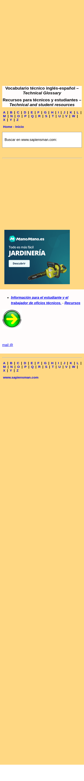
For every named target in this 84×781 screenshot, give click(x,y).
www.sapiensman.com (20, 377)
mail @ (7, 345)
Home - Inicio (13, 126)
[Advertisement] (41, 43)
